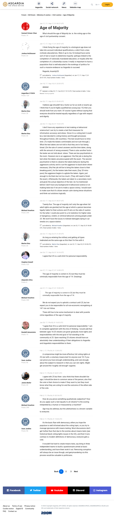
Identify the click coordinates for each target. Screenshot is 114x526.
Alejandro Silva (27, 280)
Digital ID (19, 509)
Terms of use (17, 506)
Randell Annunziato (28, 332)
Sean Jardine (26, 360)
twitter (37, 490)
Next (76, 471)
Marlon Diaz (25, 111)
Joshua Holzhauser (28, 53)
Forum (23, 15)
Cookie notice (8, 509)
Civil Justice (56, 15)
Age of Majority (68, 15)
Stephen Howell (27, 262)
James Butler (26, 383)
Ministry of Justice (44, 15)
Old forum (31, 15)
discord (80, 490)
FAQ (4, 511)
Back (56, 471)
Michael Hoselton (27, 210)
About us (6, 506)
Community (29, 509)
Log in (107, 4)
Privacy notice (29, 506)
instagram (101, 490)
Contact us (12, 511)
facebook (15, 490)
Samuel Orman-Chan (29, 33)
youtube (58, 490)
